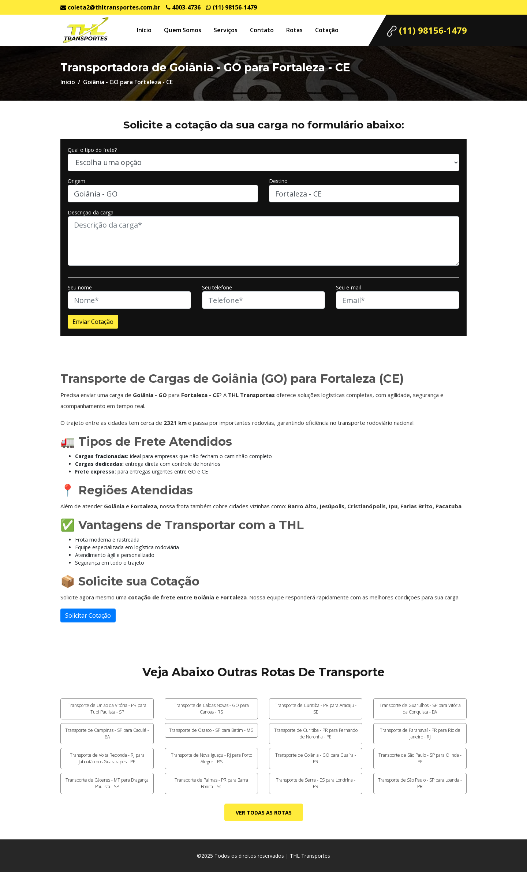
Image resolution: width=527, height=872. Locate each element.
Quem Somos (182, 30)
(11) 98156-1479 (231, 7)
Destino (278, 180)
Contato (262, 30)
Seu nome (80, 287)
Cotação (327, 30)
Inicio (67, 82)
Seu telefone (217, 287)
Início (144, 30)
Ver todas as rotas (264, 812)
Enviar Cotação (92, 322)
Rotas (294, 30)
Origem (76, 180)
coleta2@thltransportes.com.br (110, 7)
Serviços (226, 30)
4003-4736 (183, 7)
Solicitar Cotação (88, 615)
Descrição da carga (90, 212)
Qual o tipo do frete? (92, 149)
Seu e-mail (348, 287)
